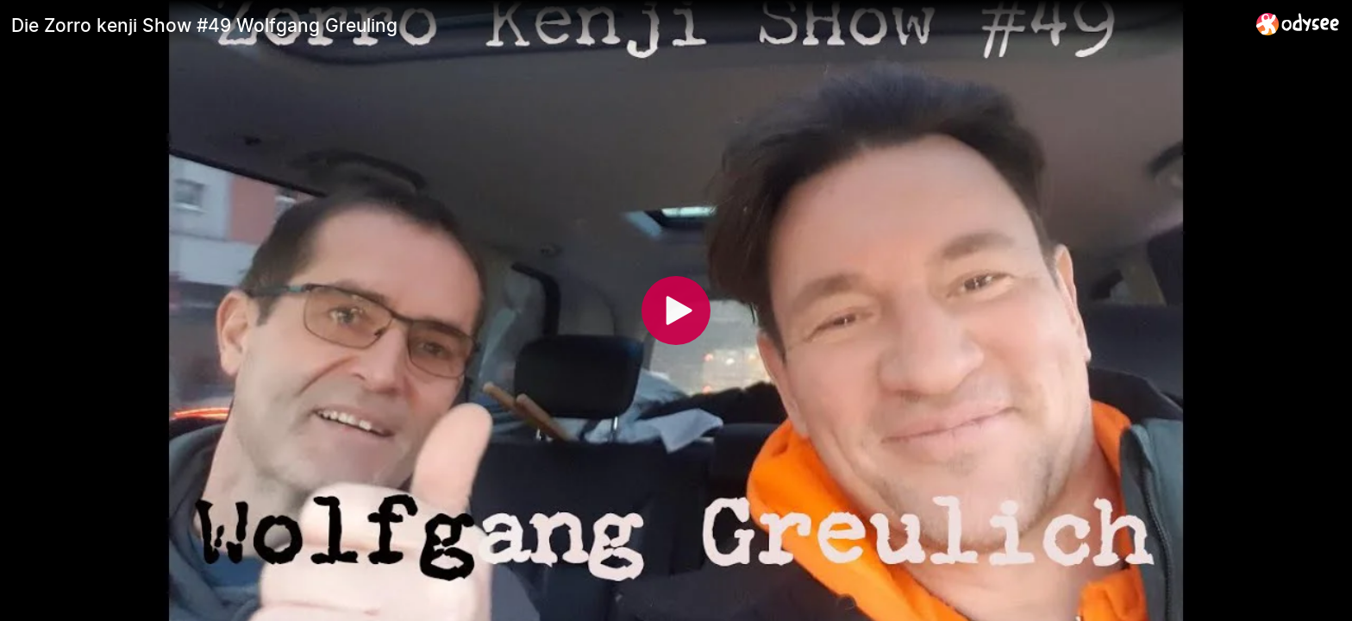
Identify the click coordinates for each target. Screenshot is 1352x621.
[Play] (676, 310)
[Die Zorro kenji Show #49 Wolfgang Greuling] (627, 25)
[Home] (1298, 23)
